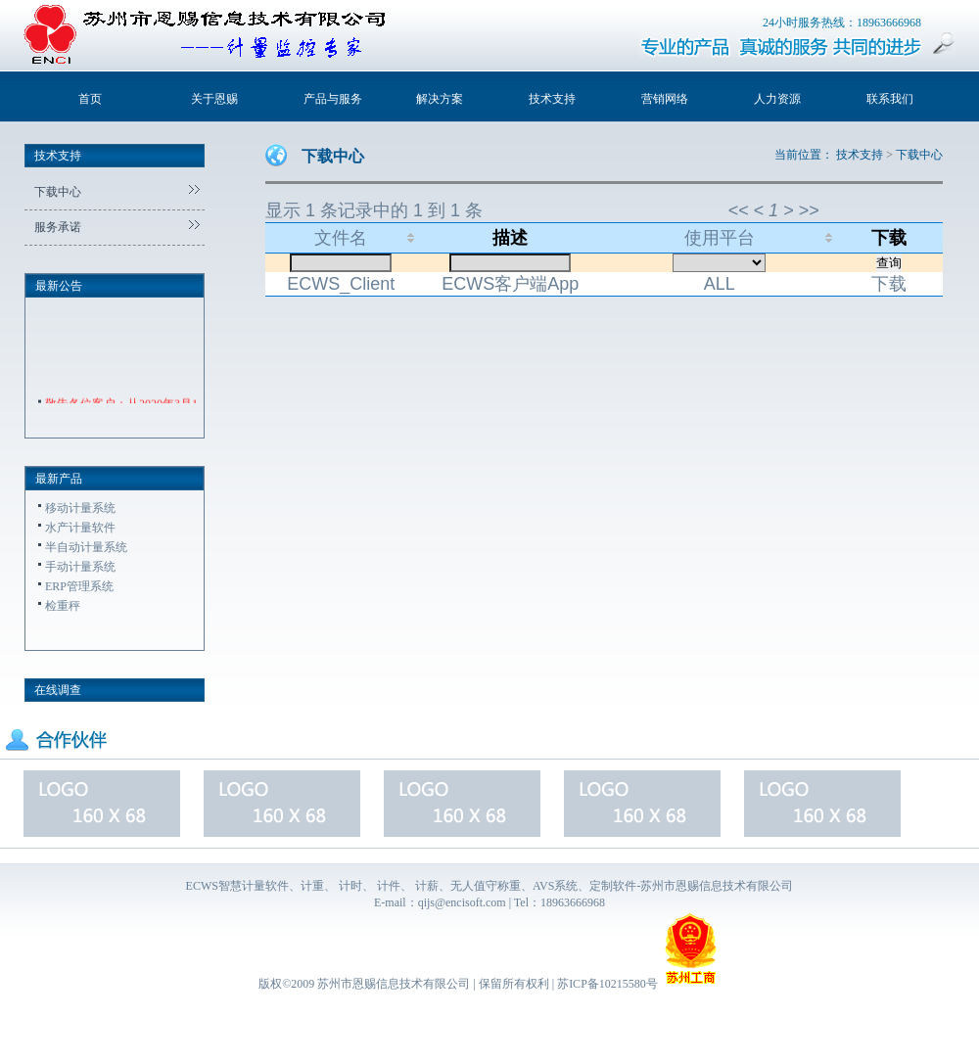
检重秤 (62, 606)
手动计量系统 (80, 567)
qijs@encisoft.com (462, 902)
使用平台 (719, 238)
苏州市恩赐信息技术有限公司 (393, 984)
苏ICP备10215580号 (607, 984)
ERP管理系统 (79, 586)
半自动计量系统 (86, 547)
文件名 (340, 238)
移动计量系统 (80, 508)
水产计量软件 (80, 527)
